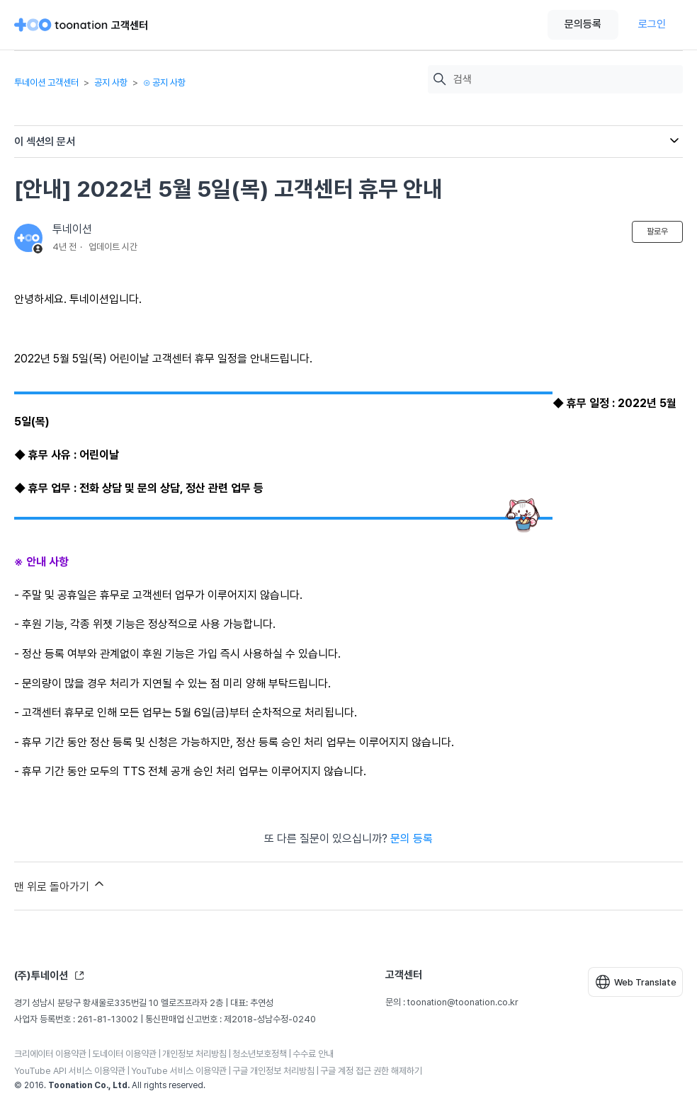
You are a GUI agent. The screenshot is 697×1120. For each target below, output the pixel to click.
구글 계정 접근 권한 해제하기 (371, 1070)
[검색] (564, 79)
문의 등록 (411, 838)
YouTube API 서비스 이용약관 (69, 1070)
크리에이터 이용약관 (50, 1053)
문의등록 (583, 24)
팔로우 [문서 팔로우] (657, 231)
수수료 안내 (313, 1053)
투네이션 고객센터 (46, 82)
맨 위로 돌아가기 (60, 884)
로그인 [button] (652, 24)
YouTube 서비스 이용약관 (179, 1070)
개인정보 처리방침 (194, 1053)
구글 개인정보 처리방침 (273, 1070)
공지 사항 (111, 82)
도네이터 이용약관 (124, 1053)
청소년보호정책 (259, 1053)
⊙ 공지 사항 (164, 82)
